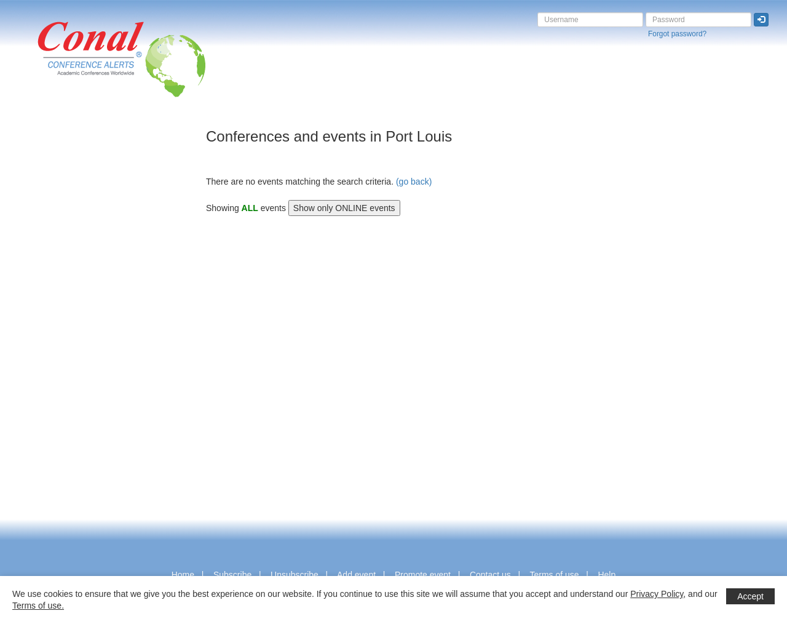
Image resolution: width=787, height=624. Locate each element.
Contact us (490, 575)
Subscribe (232, 575)
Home (183, 575)
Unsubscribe (294, 575)
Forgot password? (677, 34)
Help (606, 575)
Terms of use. (38, 605)
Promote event (423, 575)
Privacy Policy (656, 594)
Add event (356, 575)
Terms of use (554, 575)
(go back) (414, 181)
